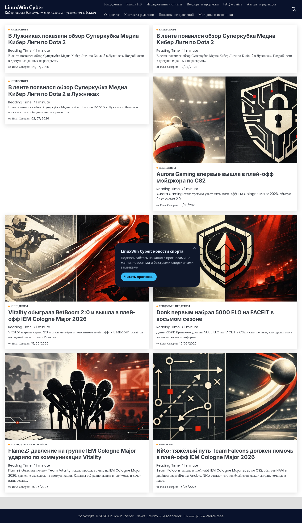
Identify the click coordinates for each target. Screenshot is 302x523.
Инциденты (113, 4)
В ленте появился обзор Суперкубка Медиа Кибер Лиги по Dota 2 (224, 39)
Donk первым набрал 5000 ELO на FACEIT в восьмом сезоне (214, 315)
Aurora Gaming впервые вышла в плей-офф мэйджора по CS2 (214, 177)
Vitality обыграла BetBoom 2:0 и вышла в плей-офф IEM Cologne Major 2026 (71, 315)
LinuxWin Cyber (24, 7)
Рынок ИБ (135, 4)
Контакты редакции (140, 14)
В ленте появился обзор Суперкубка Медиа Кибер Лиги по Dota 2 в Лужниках (76, 90)
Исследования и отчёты (167, 4)
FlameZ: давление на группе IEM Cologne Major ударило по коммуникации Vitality (71, 453)
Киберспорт (19, 29)
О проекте (112, 14)
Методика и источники (221, 14)
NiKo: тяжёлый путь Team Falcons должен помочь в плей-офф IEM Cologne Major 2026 (224, 453)
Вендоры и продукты (207, 4)
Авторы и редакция (269, 4)
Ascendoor (172, 515)
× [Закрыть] (188, 245)
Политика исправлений (179, 14)
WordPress (215, 515)
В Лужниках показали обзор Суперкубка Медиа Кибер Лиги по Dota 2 (73, 39)
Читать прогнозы (132, 273)
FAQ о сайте (239, 4)
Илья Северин (21, 67)
